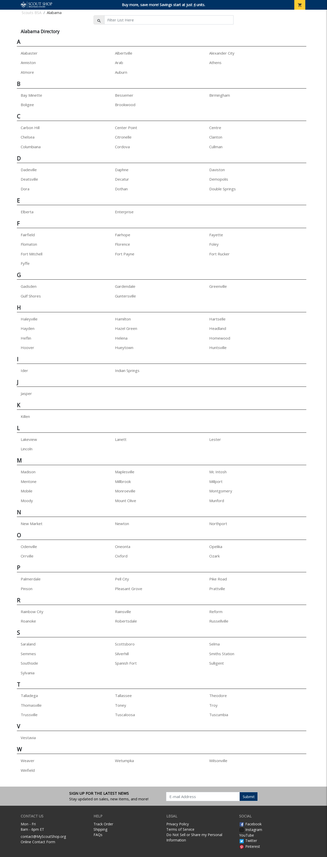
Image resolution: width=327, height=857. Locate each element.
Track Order (103, 824)
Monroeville (125, 490)
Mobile (26, 490)
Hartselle (217, 318)
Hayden (27, 328)
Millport (216, 481)
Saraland (28, 644)
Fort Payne (124, 253)
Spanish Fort (126, 663)
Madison (28, 471)
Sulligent (216, 663)
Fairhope (122, 234)
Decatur (122, 179)
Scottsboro (125, 644)
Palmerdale (31, 578)
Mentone (29, 481)
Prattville (217, 588)
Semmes (28, 653)
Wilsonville (218, 760)
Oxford (121, 555)
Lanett (120, 439)
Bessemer (124, 95)
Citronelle (123, 137)
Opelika (215, 546)
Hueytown (124, 347)
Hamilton (123, 318)
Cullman (216, 146)
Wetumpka (124, 760)
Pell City (122, 578)
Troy (213, 705)
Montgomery (220, 490)
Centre (215, 127)
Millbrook (123, 481)
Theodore (218, 695)
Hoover (27, 347)
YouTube (246, 835)
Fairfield (28, 234)
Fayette (216, 234)
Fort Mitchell (31, 253)
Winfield (28, 770)
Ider (24, 370)
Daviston (217, 169)
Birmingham (219, 95)
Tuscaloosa (125, 714)
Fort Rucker (219, 253)
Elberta (27, 211)
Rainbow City (32, 611)
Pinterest (249, 846)
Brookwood (125, 104)
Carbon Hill (30, 127)
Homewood (219, 338)
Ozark (214, 555)
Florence (122, 244)
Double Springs (222, 188)
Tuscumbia (218, 714)
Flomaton (29, 244)
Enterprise (124, 211)
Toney (120, 705)
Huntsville (218, 347)
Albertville (123, 53)
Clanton (215, 137)
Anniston (28, 62)
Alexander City (222, 53)
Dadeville (29, 169)
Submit (249, 796)
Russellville (218, 621)
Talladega (29, 695)
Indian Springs (127, 370)
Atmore (27, 72)
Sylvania (27, 672)
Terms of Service (180, 829)
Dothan (121, 188)
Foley (214, 244)
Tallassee (123, 695)
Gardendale (125, 286)
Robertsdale (126, 621)
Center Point (126, 127)
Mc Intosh (218, 471)
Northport (218, 523)
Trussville (29, 714)
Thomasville (31, 705)
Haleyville (29, 318)
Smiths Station (221, 653)
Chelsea (27, 137)
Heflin (26, 338)
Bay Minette (31, 95)
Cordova (122, 146)
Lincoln (26, 448)
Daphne (122, 169)
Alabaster (29, 53)
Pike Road (218, 578)
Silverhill (122, 653)
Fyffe (25, 263)
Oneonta (122, 546)
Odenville (29, 546)
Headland (217, 328)
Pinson (26, 588)
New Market (31, 523)
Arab (119, 62)
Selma (214, 644)
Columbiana (31, 146)
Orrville (27, 555)
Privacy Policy (177, 824)
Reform (216, 611)
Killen (25, 416)
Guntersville (125, 296)
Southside (29, 663)
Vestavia (28, 737)
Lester (215, 439)
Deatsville (29, 179)
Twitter (248, 840)
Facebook (250, 824)
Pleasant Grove (128, 588)
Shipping (100, 829)
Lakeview (29, 439)
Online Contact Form (38, 841)
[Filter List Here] (168, 19)
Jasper (26, 393)
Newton (122, 523)
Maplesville (124, 471)
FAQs (98, 834)
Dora (25, 188)
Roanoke (28, 621)
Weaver (27, 760)
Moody (27, 500)
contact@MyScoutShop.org (43, 836)
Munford (216, 500)
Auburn (121, 72)
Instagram (250, 829)
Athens (215, 62)
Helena (121, 338)
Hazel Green (126, 328)
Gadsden (29, 286)
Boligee (27, 104)
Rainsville (123, 611)
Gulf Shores (31, 296)
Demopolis (218, 179)
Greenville (218, 286)
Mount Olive (125, 500)
